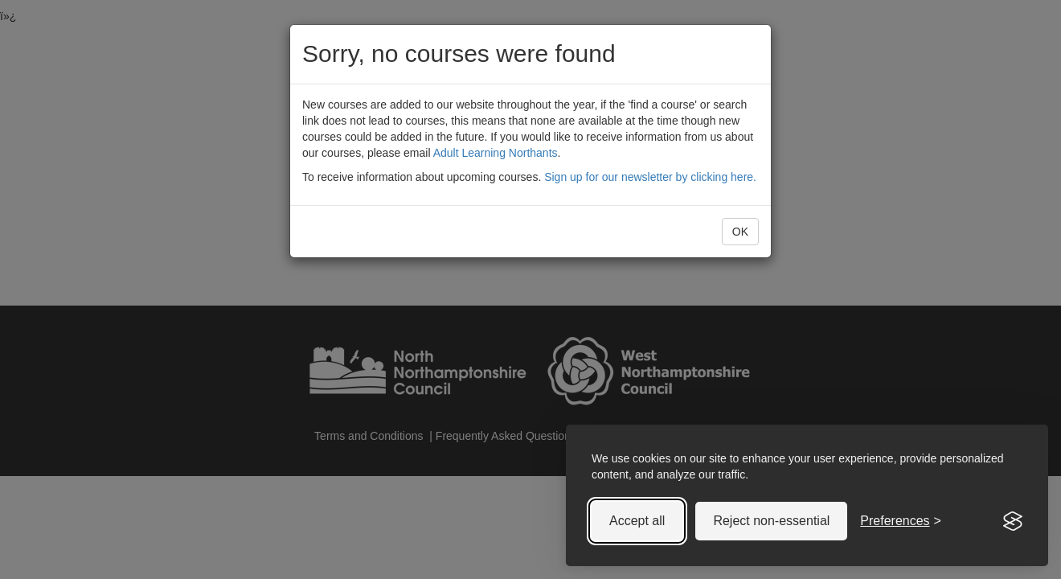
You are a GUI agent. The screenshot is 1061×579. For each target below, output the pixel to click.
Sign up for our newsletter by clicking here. (650, 176)
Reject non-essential (771, 521)
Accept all (637, 521)
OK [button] (740, 231)
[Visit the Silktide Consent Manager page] (1012, 521)
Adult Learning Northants (495, 152)
